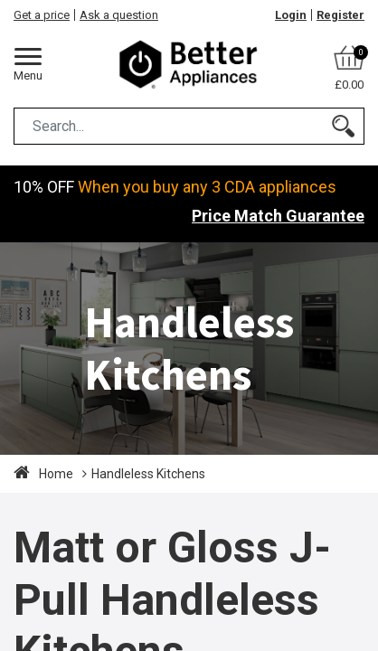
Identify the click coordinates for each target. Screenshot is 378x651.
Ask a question (119, 15)
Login (291, 15)
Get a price (42, 15)
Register (340, 15)
